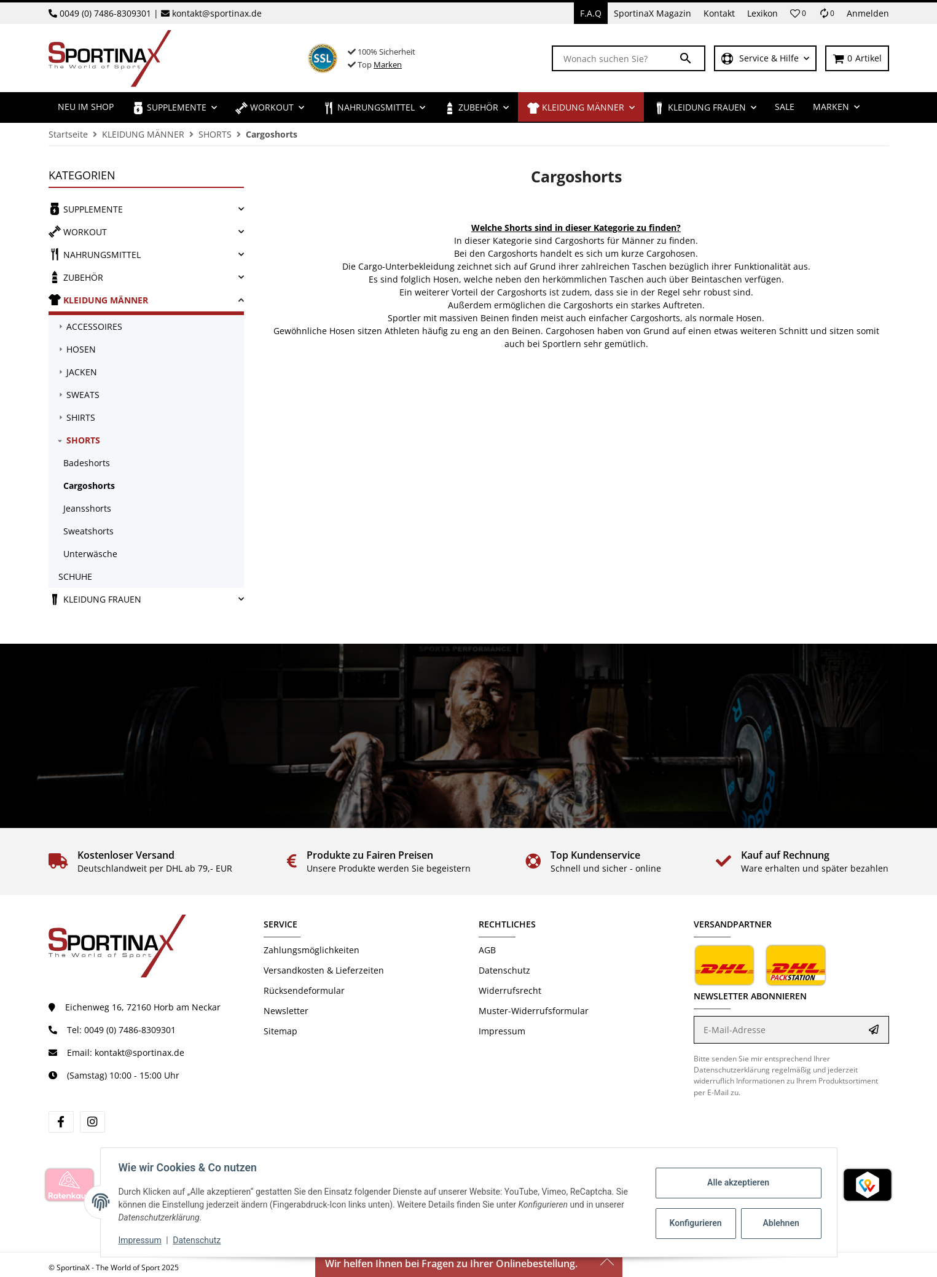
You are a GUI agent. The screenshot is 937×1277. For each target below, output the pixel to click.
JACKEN (81, 372)
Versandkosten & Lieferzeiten (324, 970)
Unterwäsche (90, 554)
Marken (388, 64)
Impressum (502, 1031)
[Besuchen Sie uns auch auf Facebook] (61, 1122)
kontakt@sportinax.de (217, 13)
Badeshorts (86, 463)
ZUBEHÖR (76, 277)
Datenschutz (504, 970)
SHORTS (83, 440)
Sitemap (280, 1031)
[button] (798, 13)
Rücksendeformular (304, 990)
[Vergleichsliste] (826, 13)
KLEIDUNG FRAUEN (95, 599)
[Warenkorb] (857, 58)
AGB (487, 950)
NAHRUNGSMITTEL (95, 254)
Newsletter (286, 1011)
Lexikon (762, 13)
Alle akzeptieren (736, 1182)
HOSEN (81, 349)
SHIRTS (80, 417)
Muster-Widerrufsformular (534, 1011)
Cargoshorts (89, 485)
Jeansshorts (87, 508)
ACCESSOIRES (94, 326)
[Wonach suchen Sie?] (615, 58)
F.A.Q (591, 13)
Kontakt (719, 13)
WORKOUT (78, 231)
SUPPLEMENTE (86, 209)
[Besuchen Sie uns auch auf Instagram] (92, 1122)
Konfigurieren (695, 1223)
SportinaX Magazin (652, 13)
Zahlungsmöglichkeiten (311, 950)
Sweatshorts (88, 531)
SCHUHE (75, 576)
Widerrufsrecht (510, 990)
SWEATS (83, 394)
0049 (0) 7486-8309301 (105, 13)
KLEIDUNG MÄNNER (98, 300)
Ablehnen (779, 1223)
